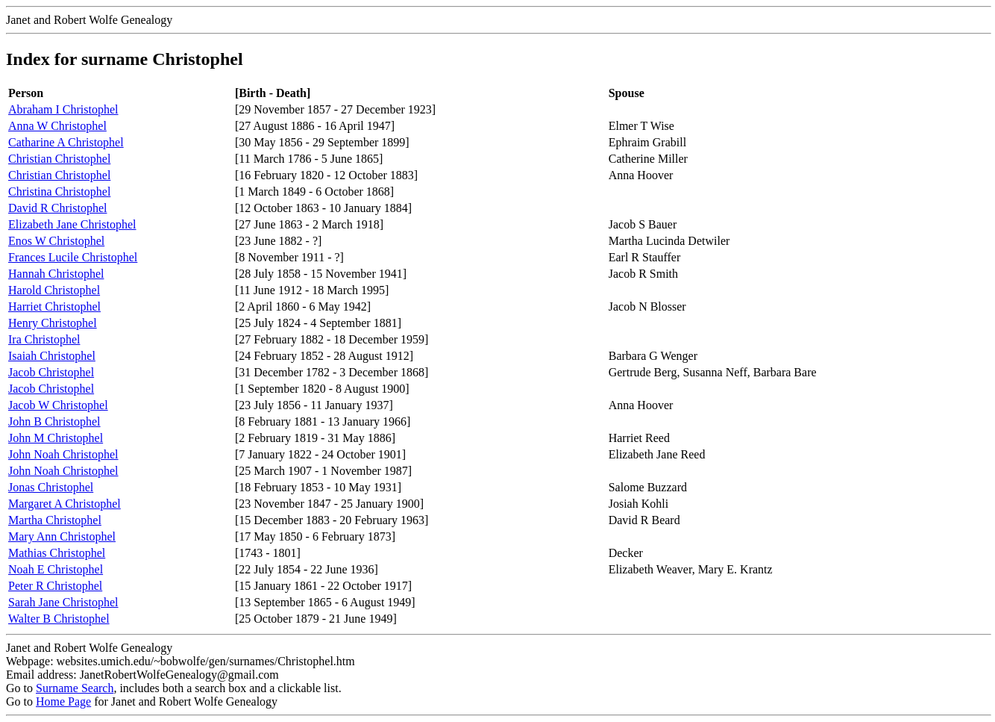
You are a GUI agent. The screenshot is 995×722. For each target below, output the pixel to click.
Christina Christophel (59, 191)
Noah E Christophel (55, 569)
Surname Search (74, 688)
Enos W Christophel (56, 240)
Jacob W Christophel (58, 405)
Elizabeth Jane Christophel (72, 224)
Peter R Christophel (55, 585)
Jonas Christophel (50, 487)
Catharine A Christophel (66, 142)
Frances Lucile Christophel (72, 257)
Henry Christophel (52, 323)
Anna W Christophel (57, 125)
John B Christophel (54, 421)
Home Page (63, 701)
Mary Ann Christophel (62, 536)
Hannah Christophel (56, 273)
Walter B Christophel (59, 618)
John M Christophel (55, 438)
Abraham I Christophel (63, 109)
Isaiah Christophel (51, 355)
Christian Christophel (59, 158)
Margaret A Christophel (64, 503)
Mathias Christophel (56, 553)
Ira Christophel (44, 339)
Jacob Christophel (51, 372)
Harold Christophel (54, 290)
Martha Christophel (54, 520)
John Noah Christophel (63, 454)
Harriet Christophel (54, 306)
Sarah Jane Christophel (63, 602)
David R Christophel (57, 208)
